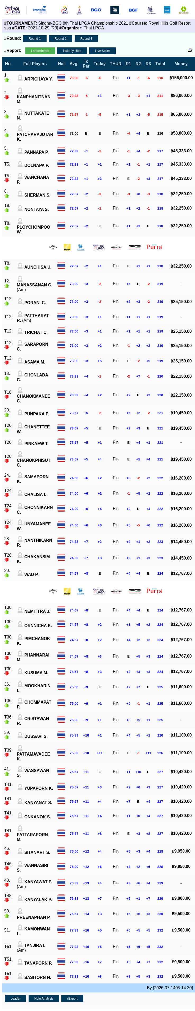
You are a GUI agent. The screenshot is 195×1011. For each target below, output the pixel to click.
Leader (15, 998)
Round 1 (34, 39)
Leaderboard (40, 51)
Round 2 (60, 39)
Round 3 (86, 39)
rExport (72, 998)
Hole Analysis (43, 998)
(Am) (34, 285)
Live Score (102, 51)
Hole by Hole (72, 51)
